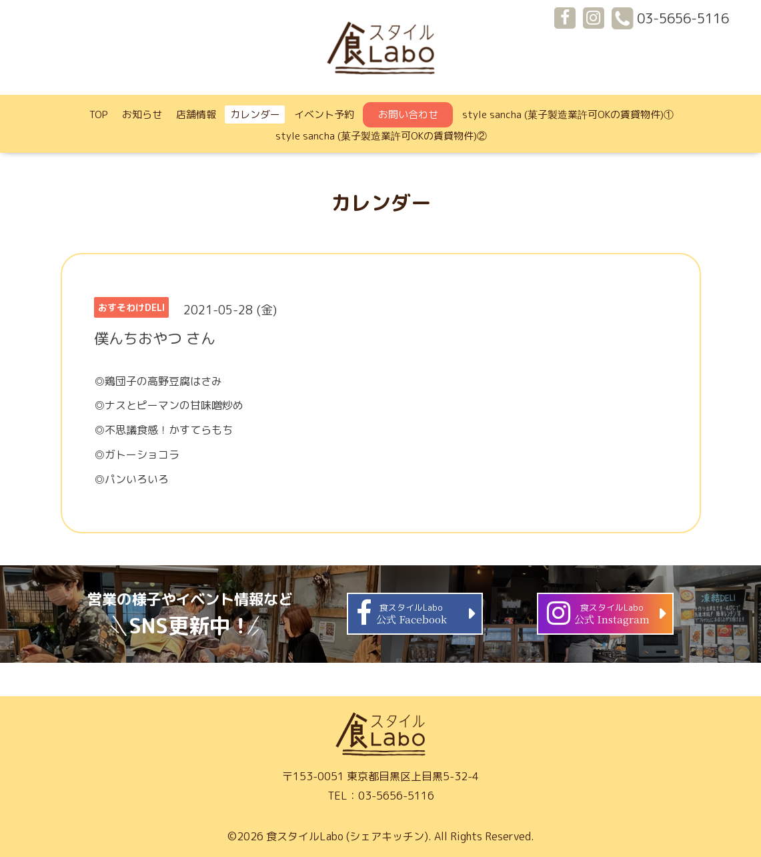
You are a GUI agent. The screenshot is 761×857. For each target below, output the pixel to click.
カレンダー (255, 114)
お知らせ (142, 114)
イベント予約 (324, 114)
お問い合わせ (408, 114)
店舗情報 (196, 114)
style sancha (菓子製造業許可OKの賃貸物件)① (568, 114)
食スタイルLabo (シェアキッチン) (347, 836)
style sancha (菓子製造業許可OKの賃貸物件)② (381, 136)
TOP (98, 114)
